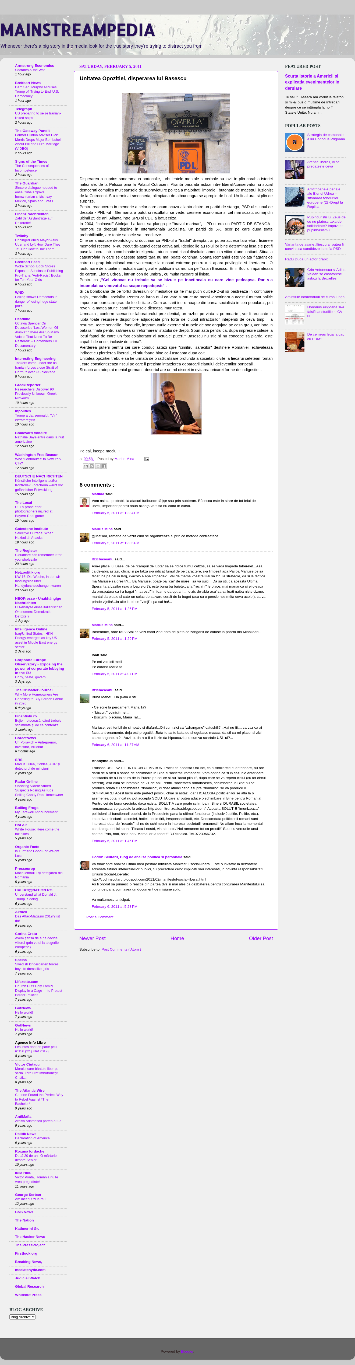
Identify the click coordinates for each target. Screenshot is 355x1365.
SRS (19, 760)
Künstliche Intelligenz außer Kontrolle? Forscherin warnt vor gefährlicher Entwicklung (39, 485)
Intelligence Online (31, 629)
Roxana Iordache (29, 1151)
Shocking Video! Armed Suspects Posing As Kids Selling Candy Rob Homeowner (39, 790)
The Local (23, 503)
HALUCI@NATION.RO (33, 890)
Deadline (22, 319)
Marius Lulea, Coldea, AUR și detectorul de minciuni (37, 766)
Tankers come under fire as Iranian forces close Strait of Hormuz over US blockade (36, 367)
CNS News (24, 1212)
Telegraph (23, 109)
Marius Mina (103, 529)
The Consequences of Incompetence (32, 168)
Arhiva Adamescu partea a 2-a (38, 1121)
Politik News (26, 1134)
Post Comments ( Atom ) (121, 949)
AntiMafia (23, 1117)
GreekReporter (28, 385)
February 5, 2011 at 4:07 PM (114, 674)
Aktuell (21, 912)
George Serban (28, 1195)
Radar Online (26, 782)
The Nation (24, 1220)
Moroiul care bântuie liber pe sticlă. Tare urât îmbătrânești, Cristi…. (37, 1073)
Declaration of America (32, 1138)
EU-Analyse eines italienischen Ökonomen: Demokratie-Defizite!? (38, 611)
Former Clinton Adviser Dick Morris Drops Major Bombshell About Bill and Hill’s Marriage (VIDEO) (38, 142)
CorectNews (25, 738)
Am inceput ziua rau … (32, 1199)
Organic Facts (27, 847)
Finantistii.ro (26, 716)
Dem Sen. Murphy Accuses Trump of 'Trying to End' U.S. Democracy (37, 91)
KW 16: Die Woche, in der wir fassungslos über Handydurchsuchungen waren (38, 581)
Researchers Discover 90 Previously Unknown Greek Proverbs (36, 393)
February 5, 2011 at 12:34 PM (115, 513)
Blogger (187, 1351)
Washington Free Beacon (37, 455)
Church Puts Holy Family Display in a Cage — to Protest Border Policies (38, 990)
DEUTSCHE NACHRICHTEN (39, 476)
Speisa (21, 960)
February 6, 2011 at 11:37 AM (115, 745)
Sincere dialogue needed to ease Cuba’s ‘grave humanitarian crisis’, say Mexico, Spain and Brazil (36, 194)
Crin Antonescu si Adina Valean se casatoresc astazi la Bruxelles (326, 274)
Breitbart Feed (27, 262)
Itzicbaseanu (103, 559)
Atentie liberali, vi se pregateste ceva (323, 164)
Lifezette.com (26, 982)
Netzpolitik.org (27, 572)
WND (19, 293)
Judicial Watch (27, 1278)
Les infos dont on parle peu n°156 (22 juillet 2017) (36, 1049)
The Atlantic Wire (30, 1090)
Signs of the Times (31, 161)
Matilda (98, 494)
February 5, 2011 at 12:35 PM (115, 543)
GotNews (23, 1008)
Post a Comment (99, 917)
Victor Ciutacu (27, 1064)
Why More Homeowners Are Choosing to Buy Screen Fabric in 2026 (39, 698)
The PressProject (30, 1245)
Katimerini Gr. (27, 1229)
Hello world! (24, 1012)
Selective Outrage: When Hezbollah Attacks (34, 535)
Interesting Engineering (35, 359)
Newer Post (92, 938)
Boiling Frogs (26, 808)
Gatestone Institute (31, 529)
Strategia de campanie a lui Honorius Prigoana (326, 137)
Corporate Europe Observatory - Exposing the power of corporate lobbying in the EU (39, 666)
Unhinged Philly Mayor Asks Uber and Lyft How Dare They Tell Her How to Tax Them (38, 244)
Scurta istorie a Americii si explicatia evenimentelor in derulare (312, 82)
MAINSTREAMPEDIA (77, 29)
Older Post (261, 938)
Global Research (29, 1286)
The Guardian (26, 183)
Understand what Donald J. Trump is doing (36, 896)
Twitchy (21, 236)
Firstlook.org (26, 1253)
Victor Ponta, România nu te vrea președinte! (36, 1179)
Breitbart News (28, 83)
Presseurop (25, 869)
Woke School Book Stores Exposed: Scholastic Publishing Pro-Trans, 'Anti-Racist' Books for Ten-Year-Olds (39, 273)
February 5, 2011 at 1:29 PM (114, 639)
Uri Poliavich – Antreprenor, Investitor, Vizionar (36, 744)
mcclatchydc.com (30, 1270)
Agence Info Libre (30, 1043)
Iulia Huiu (23, 1173)
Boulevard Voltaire (31, 433)
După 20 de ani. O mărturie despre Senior (36, 1158)
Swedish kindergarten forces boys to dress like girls (37, 966)
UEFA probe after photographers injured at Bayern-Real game (33, 511)
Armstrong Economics (34, 66)
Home (177, 938)
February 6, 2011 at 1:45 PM (114, 841)
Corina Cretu (26, 934)
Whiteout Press (28, 1295)
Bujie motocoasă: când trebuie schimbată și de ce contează (38, 722)
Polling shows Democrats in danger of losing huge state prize (36, 301)
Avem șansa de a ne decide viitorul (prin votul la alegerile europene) (37, 942)
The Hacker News (30, 1237)
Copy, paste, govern (30, 677)
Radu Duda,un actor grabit (306, 259)
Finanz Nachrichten (32, 214)
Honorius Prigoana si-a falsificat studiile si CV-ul (325, 311)
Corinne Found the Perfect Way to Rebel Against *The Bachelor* (39, 1099)
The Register (26, 551)
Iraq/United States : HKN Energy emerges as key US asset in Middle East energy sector (36, 640)
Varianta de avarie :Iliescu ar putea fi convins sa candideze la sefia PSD (314, 246)
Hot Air (21, 825)
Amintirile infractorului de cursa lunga (315, 297)
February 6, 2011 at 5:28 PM (114, 907)
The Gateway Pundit (32, 131)
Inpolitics (23, 411)
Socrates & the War (30, 70)
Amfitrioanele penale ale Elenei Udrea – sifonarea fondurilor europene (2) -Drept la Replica (325, 198)
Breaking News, (28, 1262)
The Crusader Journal (34, 690)
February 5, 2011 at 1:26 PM (114, 609)
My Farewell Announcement (36, 812)
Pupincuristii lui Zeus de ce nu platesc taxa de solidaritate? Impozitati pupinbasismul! (326, 223)
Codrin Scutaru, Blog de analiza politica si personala (137, 857)
